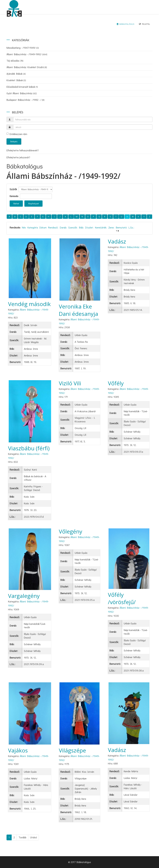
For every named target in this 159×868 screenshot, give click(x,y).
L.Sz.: (131, 227)
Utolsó (33, 837)
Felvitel (144, 24)
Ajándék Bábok (16, 73)
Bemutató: (121, 227)
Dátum (43, 227)
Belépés (14, 141)
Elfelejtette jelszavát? (18, 157)
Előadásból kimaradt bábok (22, 86)
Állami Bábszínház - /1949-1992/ (27, 54)
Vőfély (116, 383)
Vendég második (29, 304)
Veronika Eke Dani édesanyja (78, 310)
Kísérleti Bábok (16, 80)
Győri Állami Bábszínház (22, 93)
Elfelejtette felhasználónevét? (23, 150)
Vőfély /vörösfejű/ (122, 598)
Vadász (117, 241)
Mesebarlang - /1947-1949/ (23, 47)
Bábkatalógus (125, 24)
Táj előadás (15, 60)
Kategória (32, 227)
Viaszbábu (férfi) (29, 448)
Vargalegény (24, 595)
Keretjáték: (101, 227)
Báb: (81, 227)
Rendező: (53, 227)
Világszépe (72, 750)
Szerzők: (72, 227)
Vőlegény (70, 531)
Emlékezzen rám (17, 134)
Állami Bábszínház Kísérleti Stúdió (27, 67)
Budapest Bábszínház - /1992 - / (25, 99)
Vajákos (18, 750)
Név (24, 227)
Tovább (22, 837)
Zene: (111, 227)
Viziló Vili (70, 383)
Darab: (63, 227)
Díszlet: (89, 227)
